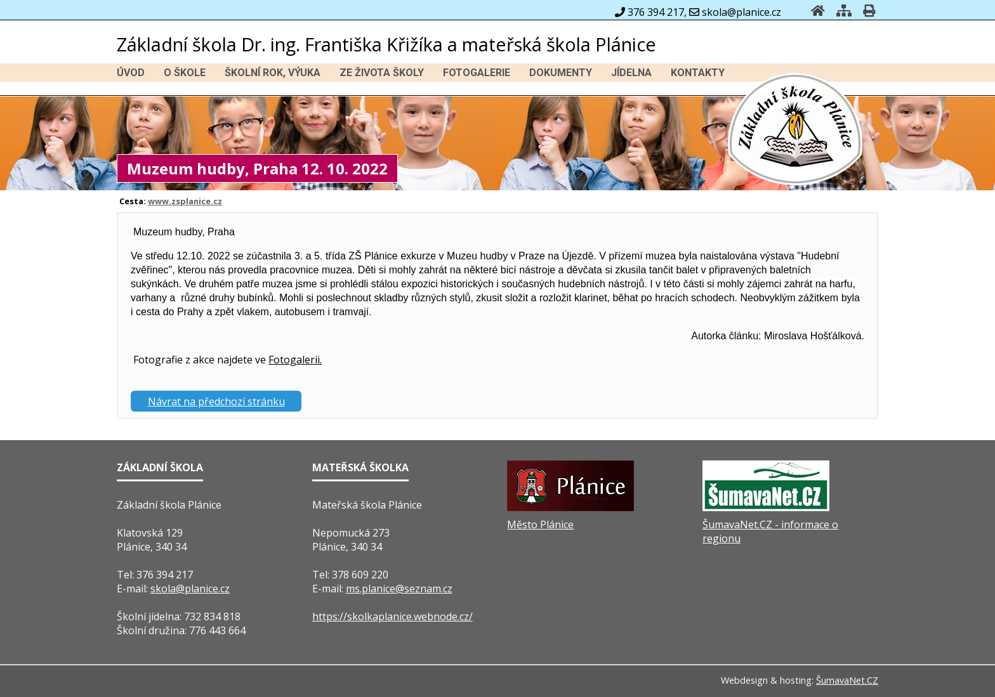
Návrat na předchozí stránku (216, 401)
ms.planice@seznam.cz (399, 589)
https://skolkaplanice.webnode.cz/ (392, 616)
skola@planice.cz (190, 589)
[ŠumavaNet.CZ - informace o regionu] (765, 507)
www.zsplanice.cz (185, 201)
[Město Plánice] (570, 507)
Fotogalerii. (295, 360)
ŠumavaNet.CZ (847, 680)
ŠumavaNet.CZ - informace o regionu (770, 531)
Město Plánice (540, 524)
